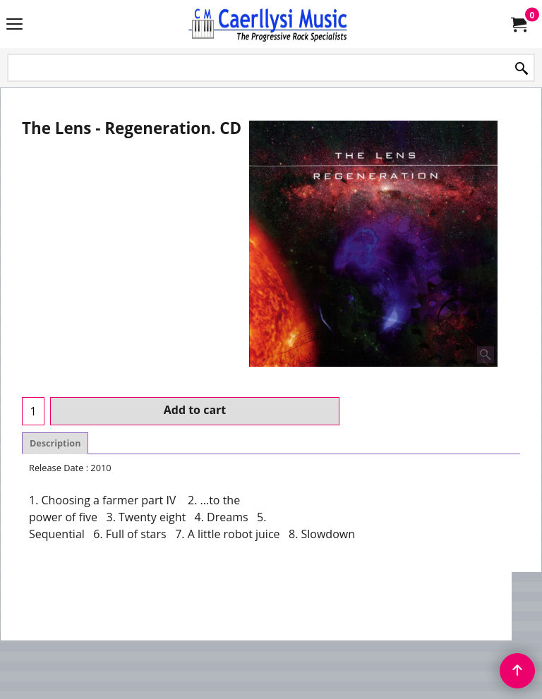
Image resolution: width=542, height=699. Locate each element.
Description (55, 443)
